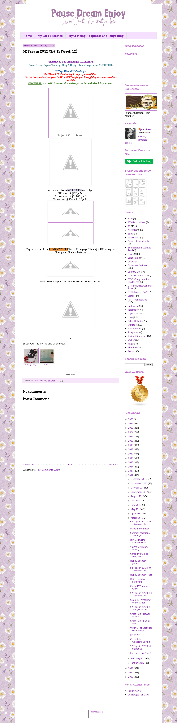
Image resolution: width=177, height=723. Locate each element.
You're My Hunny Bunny (139, 548)
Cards (131, 254)
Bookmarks (134, 237)
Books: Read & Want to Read (139, 249)
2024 (131, 423)
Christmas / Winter (137, 265)
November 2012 (139, 483)
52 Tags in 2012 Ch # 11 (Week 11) (141, 594)
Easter (131, 295)
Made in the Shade (139, 528)
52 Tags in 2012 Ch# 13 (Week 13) (141, 523)
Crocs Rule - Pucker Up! (140, 622)
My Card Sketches (50, 36)
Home (27, 36)
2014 (131, 466)
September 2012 (139, 491)
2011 (131, 668)
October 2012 (138, 487)
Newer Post (29, 464)
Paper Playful (134, 690)
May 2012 (136, 509)
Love (130, 317)
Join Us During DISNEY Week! (138, 541)
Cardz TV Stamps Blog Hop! (139, 555)
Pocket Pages (135, 328)
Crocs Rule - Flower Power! (140, 615)
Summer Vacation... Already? (140, 534)
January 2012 (138, 662)
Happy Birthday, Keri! (141, 574)
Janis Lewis (146, 129)
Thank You (133, 347)
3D (129, 226)
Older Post (112, 464)
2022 (131, 432)
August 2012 (137, 496)
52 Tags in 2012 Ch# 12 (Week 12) (141, 569)
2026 (130, 218)
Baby (130, 233)
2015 (131, 462)
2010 (131, 672)
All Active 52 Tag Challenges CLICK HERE (70, 61)
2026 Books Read (136, 222)
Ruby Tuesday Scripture (137, 580)
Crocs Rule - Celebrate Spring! (140, 640)
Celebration (134, 257)
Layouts (132, 313)
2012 (131, 475)
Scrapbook (133, 332)
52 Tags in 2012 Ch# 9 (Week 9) (141, 647)
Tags (130, 343)
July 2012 (136, 500)
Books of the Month (138, 241)
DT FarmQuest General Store (140, 287)
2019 (131, 445)
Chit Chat (132, 261)
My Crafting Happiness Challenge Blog (96, 36)
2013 (131, 470)
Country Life (134, 271)
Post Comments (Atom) (49, 469)
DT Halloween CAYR (138, 292)
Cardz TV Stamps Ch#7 (139, 587)
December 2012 (139, 478)
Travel (131, 351)
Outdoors (133, 324)
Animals (132, 229)
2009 (131, 676)
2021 (131, 436)
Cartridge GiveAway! (140, 653)
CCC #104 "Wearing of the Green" (140, 601)
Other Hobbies (135, 321)
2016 (131, 458)
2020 (131, 440)
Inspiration (133, 309)
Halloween (133, 306)
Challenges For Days (138, 694)
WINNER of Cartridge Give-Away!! (141, 629)
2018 (131, 449)
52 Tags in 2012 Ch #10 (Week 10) (140, 608)
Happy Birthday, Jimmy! (138, 562)
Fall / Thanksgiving (137, 299)
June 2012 (136, 504)
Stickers (132, 339)
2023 (131, 427)
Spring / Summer (136, 336)
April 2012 (136, 513)
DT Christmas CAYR (138, 275)
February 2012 (138, 658)
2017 (131, 453)
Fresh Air (135, 634)
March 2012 (137, 517)
